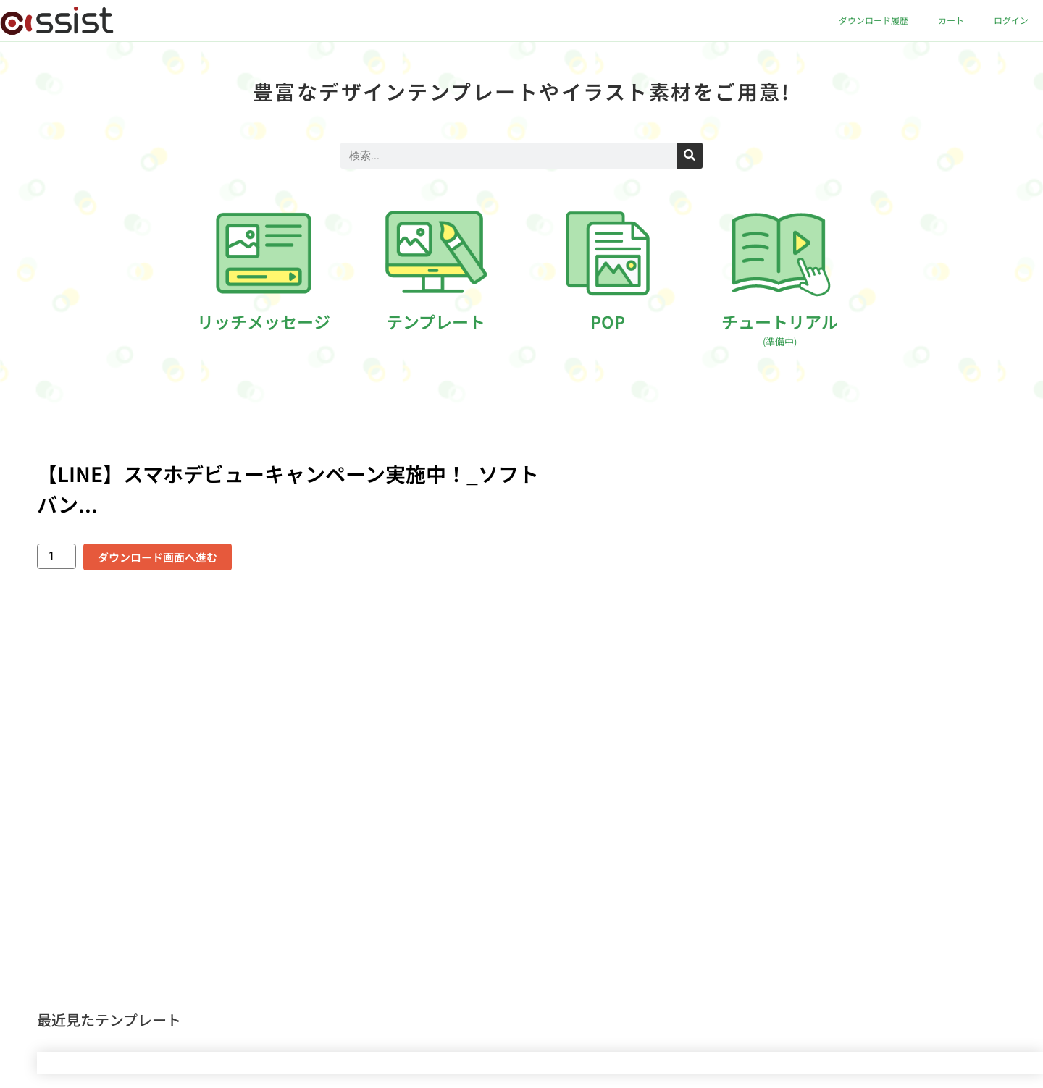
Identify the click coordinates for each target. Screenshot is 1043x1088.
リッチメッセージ (263, 321)
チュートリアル (779, 328)
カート (951, 20)
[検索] (690, 156)
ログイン (1011, 20)
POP (607, 321)
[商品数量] (56, 556)
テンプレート (435, 321)
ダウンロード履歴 (873, 20)
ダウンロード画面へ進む (157, 557)
